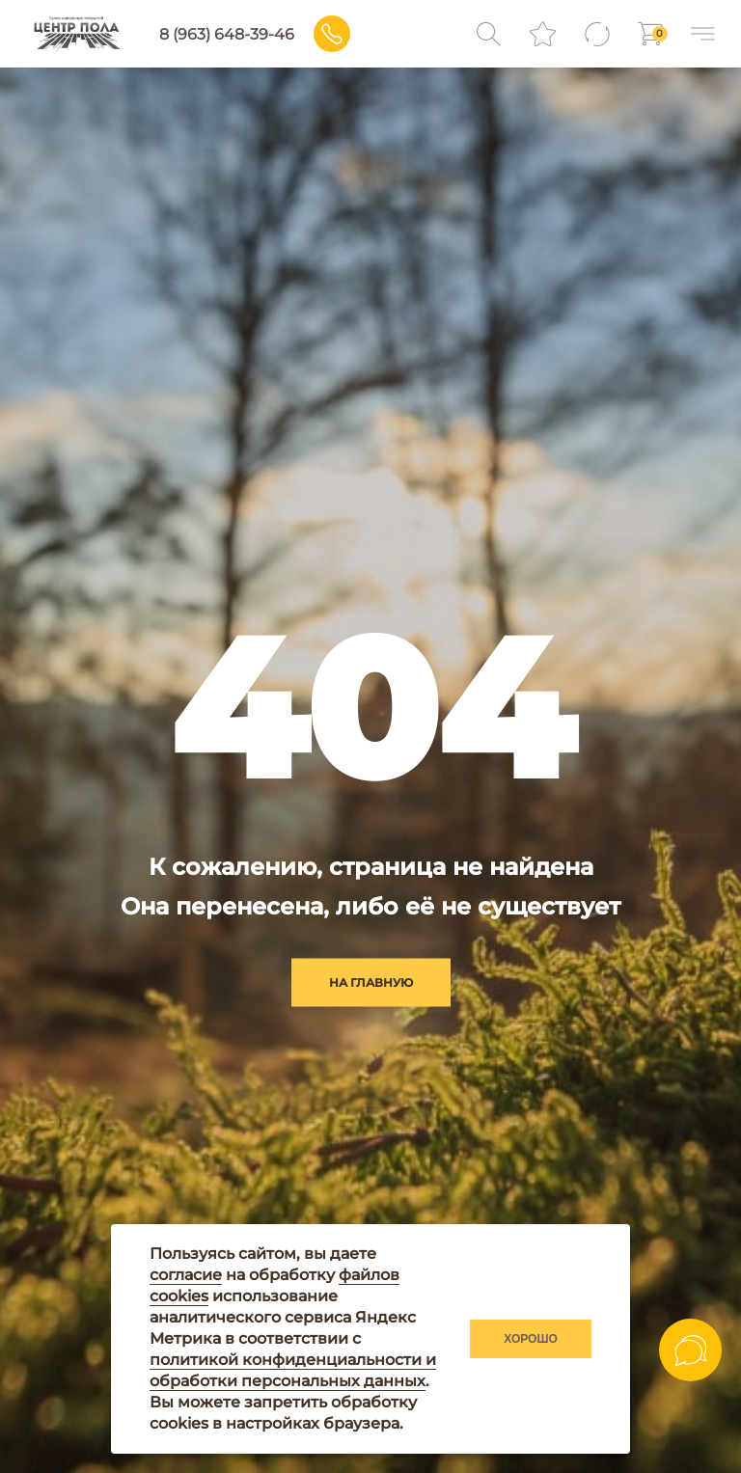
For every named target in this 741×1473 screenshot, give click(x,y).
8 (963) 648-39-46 (226, 34)
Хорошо (531, 1339)
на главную (371, 981)
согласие (186, 1275)
